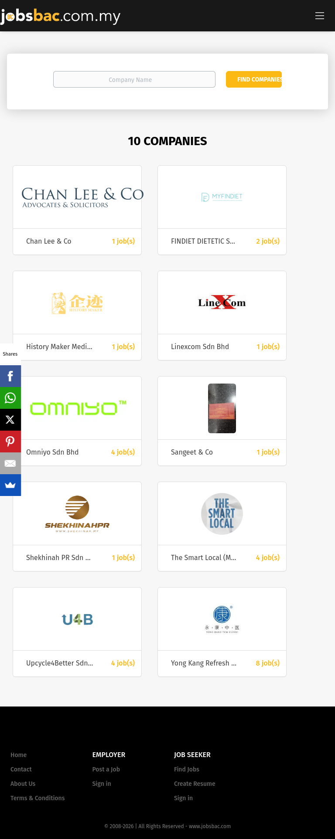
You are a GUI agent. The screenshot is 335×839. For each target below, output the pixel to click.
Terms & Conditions (37, 798)
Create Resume (194, 784)
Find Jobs (186, 769)
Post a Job (106, 769)
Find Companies (259, 79)
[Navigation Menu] (319, 15)
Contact (21, 769)
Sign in (101, 784)
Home (18, 755)
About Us (22, 784)
